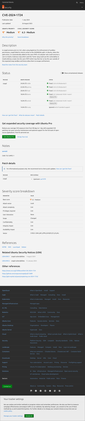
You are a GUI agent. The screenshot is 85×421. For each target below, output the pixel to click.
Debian (24, 247)
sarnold (4, 151)
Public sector (51, 378)
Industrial (42, 378)
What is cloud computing (38, 334)
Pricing (56, 362)
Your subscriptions (36, 362)
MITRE (4, 247)
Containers (5, 351)
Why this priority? (7, 37)
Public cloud (43, 336)
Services (51, 321)
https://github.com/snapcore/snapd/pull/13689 (17, 273)
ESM (44, 340)
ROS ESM (33, 312)
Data (34, 371)
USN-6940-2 (6, 261)
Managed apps (34, 303)
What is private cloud (54, 334)
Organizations (34, 325)
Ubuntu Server (7, 330)
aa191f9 (43, 179)
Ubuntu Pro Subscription (38, 367)
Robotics (5, 312)
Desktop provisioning (54, 367)
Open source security (71, 371)
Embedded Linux (43, 316)
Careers (48, 386)
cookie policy (8, 411)
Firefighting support (75, 362)
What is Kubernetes (36, 299)
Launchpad (16, 247)
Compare (48, 347)
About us (33, 386)
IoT (3, 316)
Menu (82, 2)
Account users (48, 362)
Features (33, 321)
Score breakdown (23, 37)
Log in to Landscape (70, 347)
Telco (58, 378)
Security (5, 340)
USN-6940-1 (6, 256)
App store (33, 316)
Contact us (7, 386)
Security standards (62, 340)
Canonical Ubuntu (8, 2)
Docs (58, 295)
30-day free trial (22, 137)
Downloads (6, 358)
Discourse (64, 362)
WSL (44, 358)
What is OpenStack (36, 290)
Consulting (51, 295)
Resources (66, 299)
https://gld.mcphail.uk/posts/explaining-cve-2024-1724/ (20, 276)
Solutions (5, 371)
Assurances (33, 343)
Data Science (43, 308)
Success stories (42, 321)
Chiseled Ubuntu (50, 351)
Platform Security (35, 340)
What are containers (36, 351)
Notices (76, 340)
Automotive (34, 378)
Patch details (40, 115)
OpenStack (6, 290)
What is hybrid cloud (69, 334)
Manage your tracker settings (13, 416)
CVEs (71, 340)
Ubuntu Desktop (7, 325)
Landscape (5, 347)
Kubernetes (6, 299)
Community (51, 312)
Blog (54, 386)
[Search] (76, 2)
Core (49, 358)
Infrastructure (41, 371)
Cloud (4, 334)
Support (52, 290)
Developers (44, 325)
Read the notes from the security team (14, 65)
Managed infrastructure (10, 303)
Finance (63, 378)
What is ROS (42, 312)
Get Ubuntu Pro (9, 137)
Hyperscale (33, 330)
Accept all (29, 416)
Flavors (52, 325)
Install (46, 290)
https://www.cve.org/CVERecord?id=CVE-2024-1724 (19, 270)
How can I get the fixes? (9, 115)
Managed (43, 295)
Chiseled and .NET (63, 351)
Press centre (69, 386)
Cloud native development (49, 374)
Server (39, 358)
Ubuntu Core (6, 321)
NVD (9, 247)
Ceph (4, 295)
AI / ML (4, 308)
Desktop (32, 358)
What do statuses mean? (27, 115)
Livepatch (51, 340)
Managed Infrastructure (55, 371)
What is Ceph (34, 295)
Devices (65, 367)
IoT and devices (35, 374)
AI (30, 371)
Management (55, 316)
